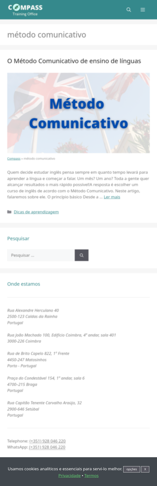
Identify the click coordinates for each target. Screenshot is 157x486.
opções (131, 469)
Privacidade (69, 475)
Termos (91, 475)
